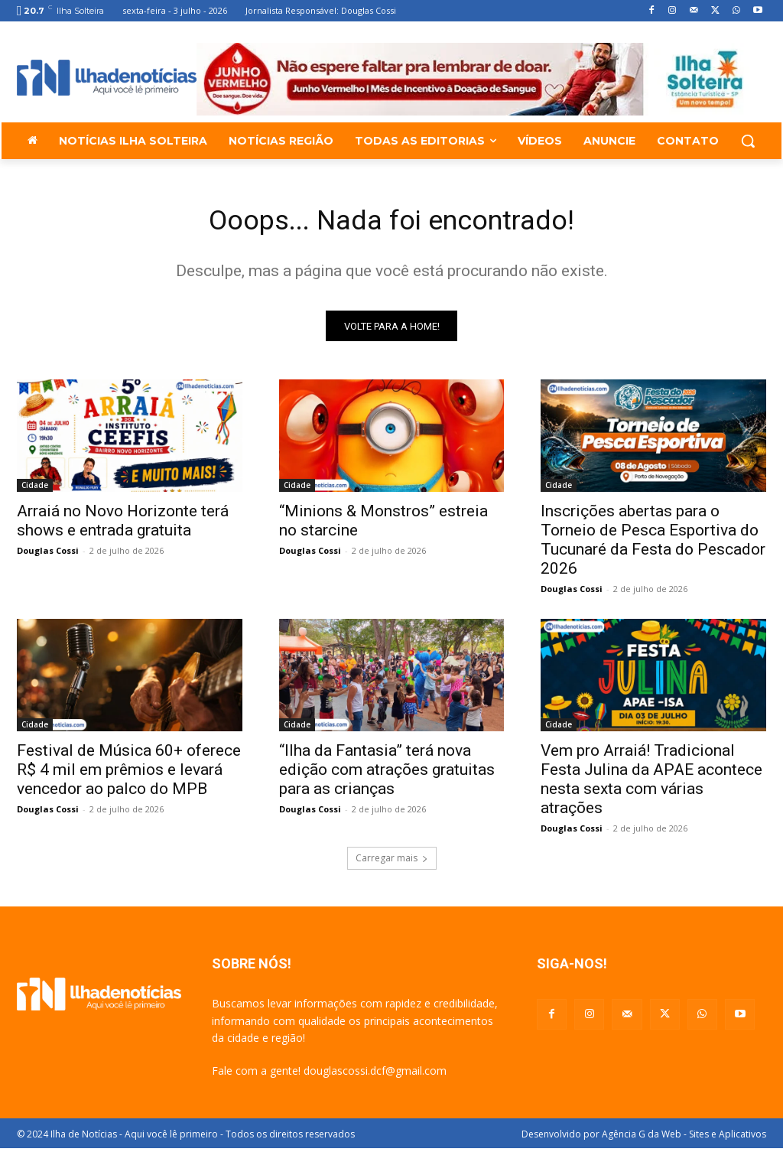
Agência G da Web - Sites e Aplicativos (684, 1137)
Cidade (34, 490)
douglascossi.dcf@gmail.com (375, 1075)
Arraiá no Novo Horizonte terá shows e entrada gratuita (123, 526)
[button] (747, 140)
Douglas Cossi (48, 555)
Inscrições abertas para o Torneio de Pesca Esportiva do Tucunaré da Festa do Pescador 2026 (653, 545)
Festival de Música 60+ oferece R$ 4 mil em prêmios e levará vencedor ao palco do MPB (129, 775)
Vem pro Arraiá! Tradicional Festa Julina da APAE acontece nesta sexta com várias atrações (651, 784)
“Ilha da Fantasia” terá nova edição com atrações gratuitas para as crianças (387, 775)
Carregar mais (392, 862)
